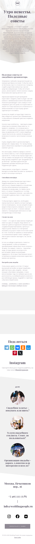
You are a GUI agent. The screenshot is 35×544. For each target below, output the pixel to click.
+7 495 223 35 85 (17, 496)
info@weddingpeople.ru (18, 506)
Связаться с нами (17, 526)
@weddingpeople (21, 370)
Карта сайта (17, 537)
